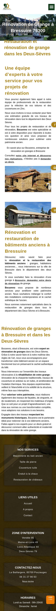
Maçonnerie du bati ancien (28, 456)
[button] (51, 7)
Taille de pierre (28, 462)
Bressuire (20, 280)
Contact (28, 515)
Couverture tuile (28, 468)
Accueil (28, 503)
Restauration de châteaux (28, 479)
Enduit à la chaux (28, 474)
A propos (28, 509)
